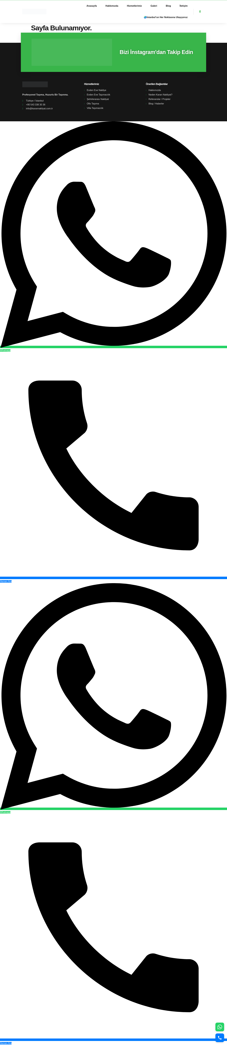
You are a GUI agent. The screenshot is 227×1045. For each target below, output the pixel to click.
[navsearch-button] (197, 12)
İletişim (184, 6)
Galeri (154, 6)
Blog (168, 6)
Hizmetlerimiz (134, 6)
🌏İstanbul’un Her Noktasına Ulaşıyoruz (166, 17)
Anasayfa (91, 6)
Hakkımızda (112, 6)
